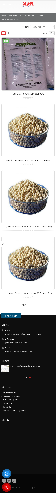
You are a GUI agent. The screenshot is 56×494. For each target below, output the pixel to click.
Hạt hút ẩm (7, 407)
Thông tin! (11, 316)
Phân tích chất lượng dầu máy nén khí (25, 366)
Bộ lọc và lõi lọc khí (10, 400)
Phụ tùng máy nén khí (11, 396)
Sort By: (25, 27)
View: (45, 33)
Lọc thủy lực (7, 403)
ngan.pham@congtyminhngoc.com (18, 351)
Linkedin (14, 481)
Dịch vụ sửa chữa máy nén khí (14, 411)
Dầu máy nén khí (9, 393)
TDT (35, 488)
